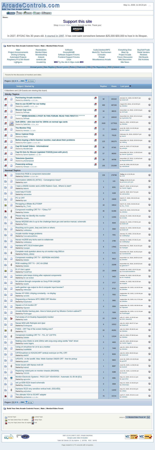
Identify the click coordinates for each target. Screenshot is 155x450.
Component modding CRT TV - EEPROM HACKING (37, 257)
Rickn (25, 224)
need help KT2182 (23, 192)
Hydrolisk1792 (126, 118)
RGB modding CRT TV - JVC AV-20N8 (32, 263)
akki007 (26, 355)
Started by (29, 86)
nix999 (124, 200)
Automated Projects (18, 57)
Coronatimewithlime (30, 236)
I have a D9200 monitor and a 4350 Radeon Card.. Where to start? (43, 186)
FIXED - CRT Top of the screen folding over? (34, 329)
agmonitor (26, 379)
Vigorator (26, 308)
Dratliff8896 (27, 349)
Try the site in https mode (68, 62)
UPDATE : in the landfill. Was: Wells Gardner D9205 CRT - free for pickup (46, 359)
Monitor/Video (41, 52)
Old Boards (143, 57)
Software (69, 50)
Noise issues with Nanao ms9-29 (29, 365)
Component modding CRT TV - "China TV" (33, 210)
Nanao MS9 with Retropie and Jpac (30, 323)
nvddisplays (27, 230)
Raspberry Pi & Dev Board (18, 60)
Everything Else (125, 50)
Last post (125, 86)
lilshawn (124, 295)
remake (26, 218)
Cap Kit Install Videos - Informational (32, 146)
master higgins (127, 188)
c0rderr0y (26, 100)
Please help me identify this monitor (30, 216)
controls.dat (41, 60)
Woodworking (41, 55)
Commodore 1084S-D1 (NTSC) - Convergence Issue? (38, 180)
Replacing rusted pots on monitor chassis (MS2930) (37, 371)
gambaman (27, 397)
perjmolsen (27, 391)
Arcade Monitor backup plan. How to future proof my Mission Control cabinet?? (48, 311)
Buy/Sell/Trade (143, 50)
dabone (26, 188)
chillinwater (27, 290)
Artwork (41, 57)
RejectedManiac (127, 160)
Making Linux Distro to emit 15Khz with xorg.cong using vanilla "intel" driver (47, 341)
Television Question (24, 158)
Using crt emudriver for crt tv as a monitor (33, 347)
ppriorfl (25, 361)
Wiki (89, 67)
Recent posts (62, 67)
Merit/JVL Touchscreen (101, 52)
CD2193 (26, 373)
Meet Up (124, 52)
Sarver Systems (29, 154)
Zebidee (124, 106)
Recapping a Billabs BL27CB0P (29, 204)
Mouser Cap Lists (23, 110)
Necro (25, 136)
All (36, 100)
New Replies (49, 67)
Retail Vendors (143, 52)
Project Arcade (125, 55)
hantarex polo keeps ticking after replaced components (38, 275)
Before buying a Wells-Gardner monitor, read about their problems (45, 140)
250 (22, 81)
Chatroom (81, 67)
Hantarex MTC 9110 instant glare (29, 246)
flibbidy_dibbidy (28, 254)
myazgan (26, 248)
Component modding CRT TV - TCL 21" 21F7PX (36, 335)
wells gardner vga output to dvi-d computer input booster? (40, 287)
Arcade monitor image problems (29, 234)
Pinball (101, 57)
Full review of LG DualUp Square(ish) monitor (35, 317)
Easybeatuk (27, 302)
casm (25, 182)
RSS (110, 67)
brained (26, 367)
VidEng (124, 142)
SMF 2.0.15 (67, 435)
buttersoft (125, 100)
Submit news (119, 67)
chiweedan (27, 385)
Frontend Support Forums (69, 57)
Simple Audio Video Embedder (77, 438)
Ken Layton (125, 130)
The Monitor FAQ (23, 128)
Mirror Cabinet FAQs (25, 134)
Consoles (102, 55)
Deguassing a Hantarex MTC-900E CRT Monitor (36, 299)
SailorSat (26, 124)
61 (37, 124)
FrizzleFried (27, 272)
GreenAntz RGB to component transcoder (33, 174)
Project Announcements (18, 52)
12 (36, 106)
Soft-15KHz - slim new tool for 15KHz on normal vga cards (42, 122)
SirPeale (26, 112)
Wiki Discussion (124, 60)
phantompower (28, 161)
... (19, 81)
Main (18, 50)
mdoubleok (125, 166)
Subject (19, 86)
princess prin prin (127, 182)
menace (26, 130)
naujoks (26, 284)
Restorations (41, 50)
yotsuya (124, 148)
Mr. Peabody (126, 277)
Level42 (26, 106)
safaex (124, 391)
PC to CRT (20, 198)
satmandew (27, 194)
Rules (72, 67)
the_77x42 (27, 206)
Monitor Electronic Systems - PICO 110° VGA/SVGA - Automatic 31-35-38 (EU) (49, 377)
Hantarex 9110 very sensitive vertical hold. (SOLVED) (38, 389)
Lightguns (18, 62)
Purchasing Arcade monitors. (29, 98)
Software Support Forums (69, 55)
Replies (103, 86)
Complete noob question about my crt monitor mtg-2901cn (40, 251)
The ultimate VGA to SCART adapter (31, 395)
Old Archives (143, 60)
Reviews (143, 55)
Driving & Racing (18, 55)
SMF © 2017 (76, 435)
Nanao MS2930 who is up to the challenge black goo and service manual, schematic (51, 222)
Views (114, 86)
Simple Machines (86, 435)
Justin (25, 319)
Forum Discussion (124, 57)
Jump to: (122, 417)
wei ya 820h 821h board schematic (30, 383)
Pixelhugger (27, 314)
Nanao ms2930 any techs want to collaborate (34, 240)
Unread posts (36, 67)
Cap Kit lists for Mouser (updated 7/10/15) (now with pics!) (42, 152)
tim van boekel (28, 278)
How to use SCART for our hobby (30, 104)
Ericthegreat (27, 325)
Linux (69, 60)
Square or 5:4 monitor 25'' (26, 305)
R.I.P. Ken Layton (23, 269)
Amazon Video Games (68, 25)
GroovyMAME (69, 52)
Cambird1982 (126, 253)
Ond (123, 176)
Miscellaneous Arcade (101, 60)
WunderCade (28, 149)
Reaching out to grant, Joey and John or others (35, 228)
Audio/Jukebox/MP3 (101, 50)
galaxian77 (125, 265)
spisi (24, 200)
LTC (24, 331)
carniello (26, 296)
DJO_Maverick (127, 319)
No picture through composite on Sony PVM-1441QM (38, 281)
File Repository (99, 67)
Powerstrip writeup (24, 164)
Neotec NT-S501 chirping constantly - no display (36, 293)
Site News (125, 62)
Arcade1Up (41, 62)
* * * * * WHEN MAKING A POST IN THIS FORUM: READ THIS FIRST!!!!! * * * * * (50, 116)
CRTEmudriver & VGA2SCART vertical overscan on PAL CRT (41, 353)
